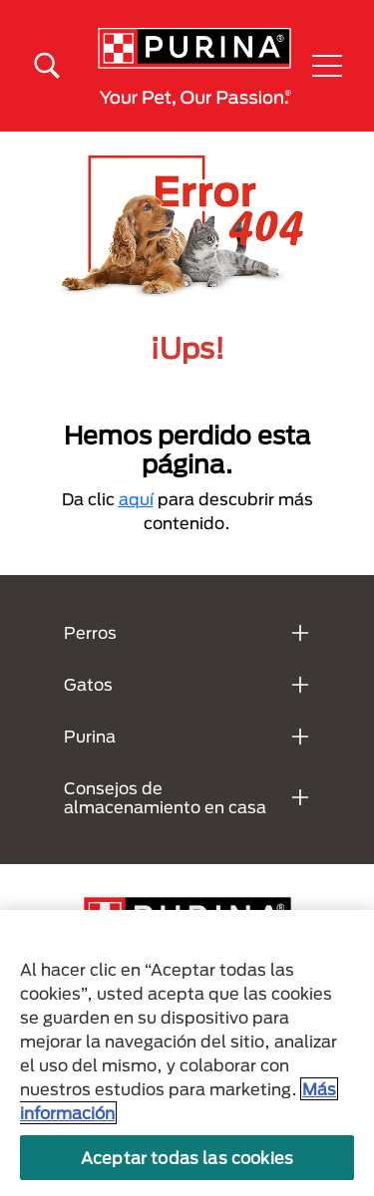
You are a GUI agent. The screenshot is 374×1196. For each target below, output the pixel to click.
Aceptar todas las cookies (187, 1157)
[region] (187, 1053)
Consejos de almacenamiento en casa (165, 797)
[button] (327, 66)
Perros (90, 632)
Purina (90, 736)
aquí (136, 498)
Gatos (88, 684)
